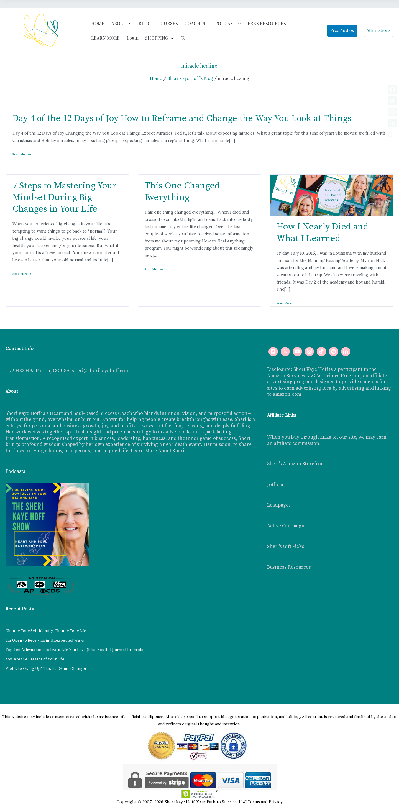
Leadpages (279, 505)
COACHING (196, 23)
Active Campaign (286, 526)
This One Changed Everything (182, 191)
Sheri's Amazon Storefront (296, 464)
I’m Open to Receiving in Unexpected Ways (45, 640)
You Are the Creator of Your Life (35, 659)
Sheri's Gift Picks (285, 546)
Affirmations (378, 30)
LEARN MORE (105, 38)
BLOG (145, 23)
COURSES (167, 23)
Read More (22, 154)
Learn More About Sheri (157, 451)
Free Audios (342, 30)
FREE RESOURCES (267, 23)
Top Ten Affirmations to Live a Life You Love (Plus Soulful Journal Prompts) (75, 649)
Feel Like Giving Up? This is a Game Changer (46, 668)
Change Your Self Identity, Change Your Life (46, 631)
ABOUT (121, 24)
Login (133, 38)
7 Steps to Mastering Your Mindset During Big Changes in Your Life (64, 197)
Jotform (276, 485)
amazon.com (287, 394)
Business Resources (289, 567)
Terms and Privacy (265, 801)
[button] (129, 24)
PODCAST (228, 24)
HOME (98, 23)
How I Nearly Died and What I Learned (322, 232)
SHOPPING (159, 38)
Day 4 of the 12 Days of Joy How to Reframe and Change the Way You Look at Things (181, 118)
